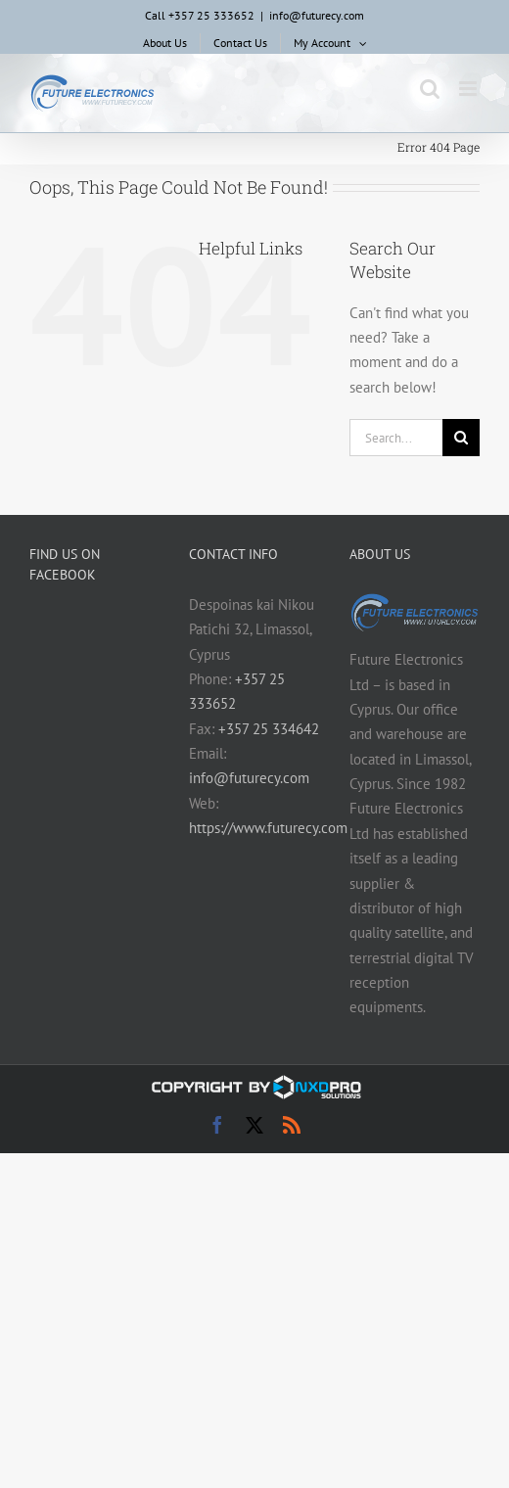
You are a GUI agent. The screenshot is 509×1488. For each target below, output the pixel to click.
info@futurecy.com (316, 15)
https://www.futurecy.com (268, 827)
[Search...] (395, 437)
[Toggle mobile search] (430, 88)
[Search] (461, 437)
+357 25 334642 (268, 729)
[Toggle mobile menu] (469, 88)
